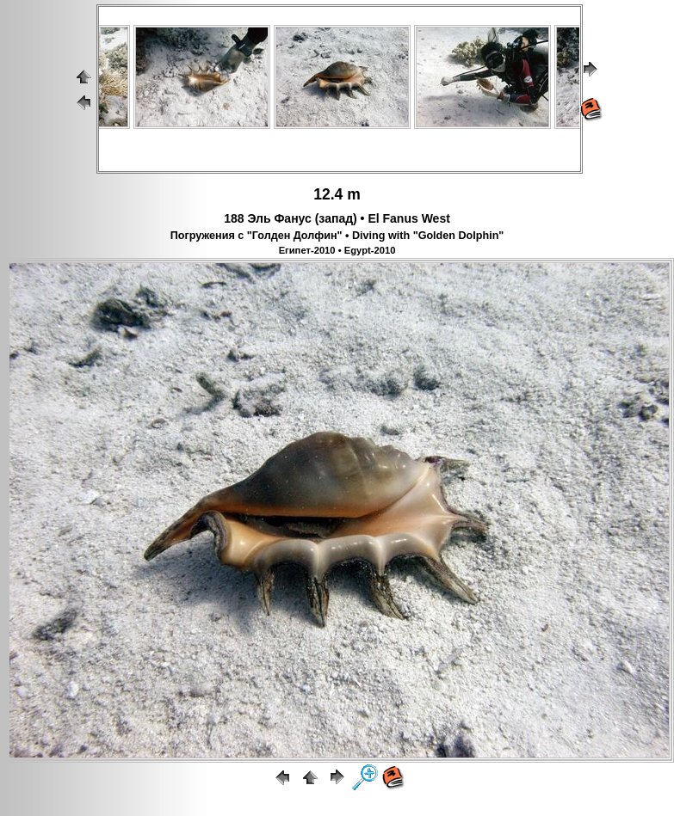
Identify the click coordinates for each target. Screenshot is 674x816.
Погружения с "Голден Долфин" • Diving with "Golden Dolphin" (337, 236)
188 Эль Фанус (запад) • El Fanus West (337, 218)
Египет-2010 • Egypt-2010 (337, 250)
